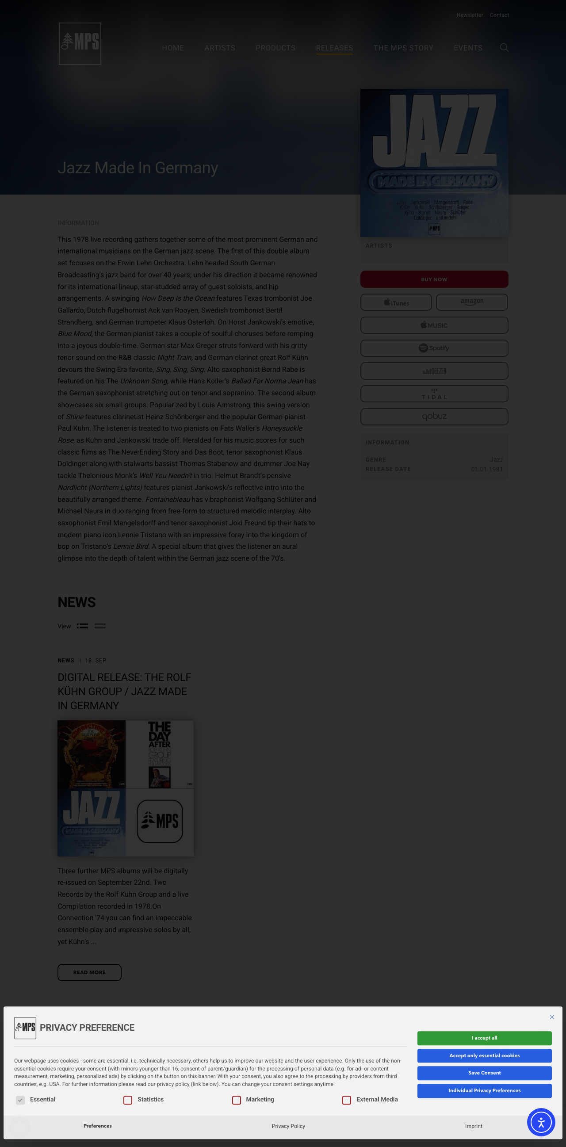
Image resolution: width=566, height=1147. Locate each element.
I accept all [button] (484, 997)
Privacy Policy (288, 1085)
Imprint (473, 1085)
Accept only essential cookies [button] (484, 1014)
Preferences (98, 1085)
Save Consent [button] (484, 1032)
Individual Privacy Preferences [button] (484, 1050)
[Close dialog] (552, 976)
